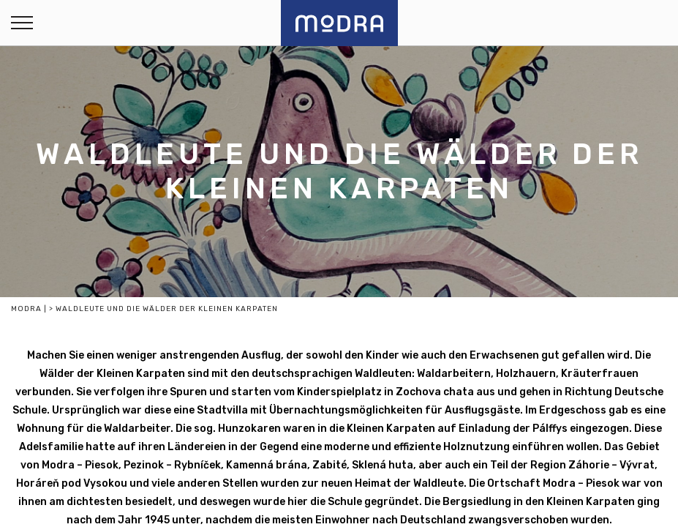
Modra (26, 308)
